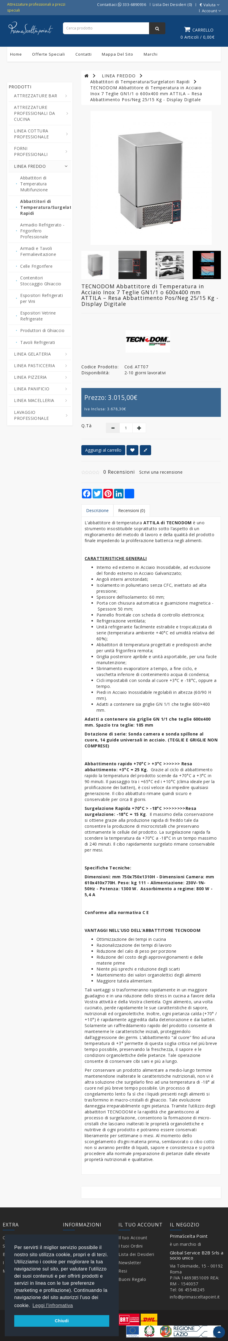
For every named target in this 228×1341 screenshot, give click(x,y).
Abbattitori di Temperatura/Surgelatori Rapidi (140, 82)
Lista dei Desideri (136, 1254)
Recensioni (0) (131, 510)
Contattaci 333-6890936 (121, 4)
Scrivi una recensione (161, 472)
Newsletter (129, 1262)
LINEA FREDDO (119, 76)
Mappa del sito (117, 54)
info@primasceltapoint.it (195, 1297)
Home (16, 54)
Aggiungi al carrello (103, 450)
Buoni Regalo (132, 1279)
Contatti (83, 54)
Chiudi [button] (62, 1320)
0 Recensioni (119, 472)
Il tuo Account (132, 1237)
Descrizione (97, 510)
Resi (122, 1271)
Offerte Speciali (48, 54)
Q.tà (86, 425)
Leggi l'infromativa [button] (53, 1305)
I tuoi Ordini (130, 1246)
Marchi (151, 54)
